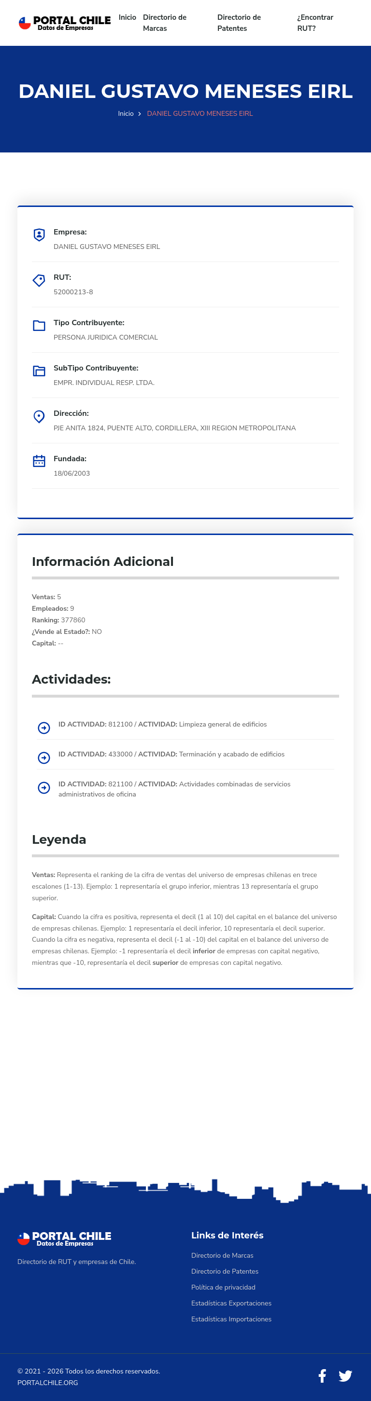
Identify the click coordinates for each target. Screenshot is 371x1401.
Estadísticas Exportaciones (231, 1303)
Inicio (127, 17)
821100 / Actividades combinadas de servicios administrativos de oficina (174, 789)
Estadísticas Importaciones (231, 1319)
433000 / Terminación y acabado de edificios (171, 754)
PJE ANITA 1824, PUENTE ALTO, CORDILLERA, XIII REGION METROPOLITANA (175, 428)
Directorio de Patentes (239, 23)
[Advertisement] (185, 1100)
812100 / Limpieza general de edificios (162, 724)
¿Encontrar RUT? (316, 23)
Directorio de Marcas (164, 23)
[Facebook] (322, 1377)
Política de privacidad (223, 1287)
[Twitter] (345, 1377)
